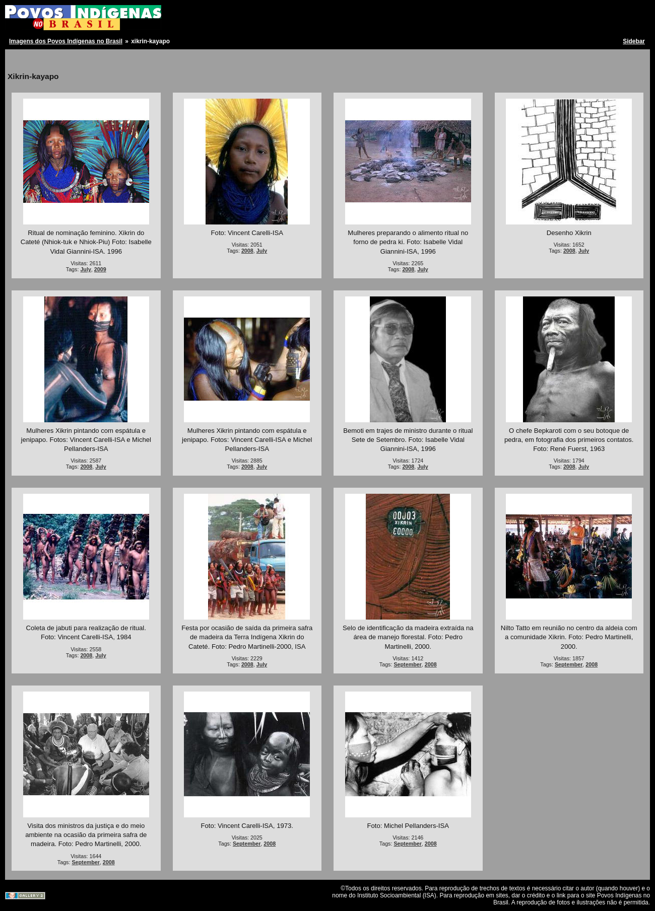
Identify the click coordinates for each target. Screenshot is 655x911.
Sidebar (634, 41)
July (85, 269)
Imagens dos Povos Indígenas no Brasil (65, 41)
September (407, 664)
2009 (100, 269)
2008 (247, 251)
